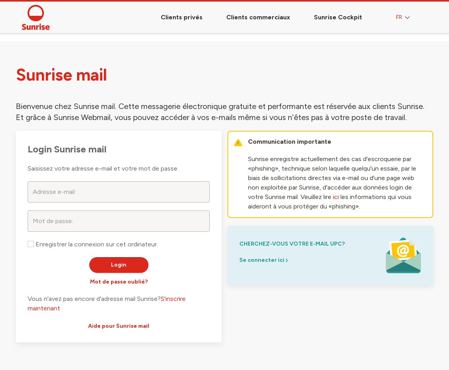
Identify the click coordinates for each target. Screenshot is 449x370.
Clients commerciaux (258, 17)
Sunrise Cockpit (338, 17)
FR (403, 17)
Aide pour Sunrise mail (118, 326)
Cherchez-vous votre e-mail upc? (292, 243)
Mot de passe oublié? (119, 281)
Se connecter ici (263, 260)
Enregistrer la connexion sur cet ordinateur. (93, 244)
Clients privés (182, 17)
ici (336, 197)
